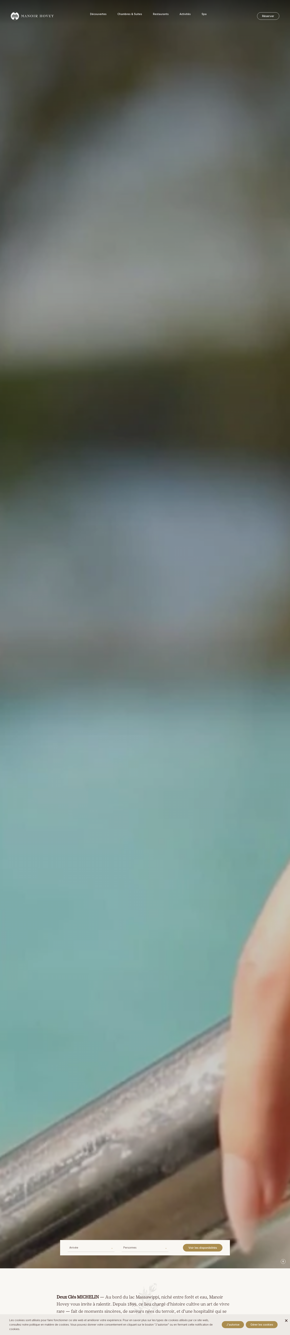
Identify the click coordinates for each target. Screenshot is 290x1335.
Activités (185, 16)
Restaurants (161, 16)
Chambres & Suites (129, 16)
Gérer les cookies (261, 1324)
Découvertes (98, 16)
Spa (204, 16)
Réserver (268, 16)
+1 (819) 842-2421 (36, 4)
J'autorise (233, 1324)
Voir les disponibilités (202, 1247)
